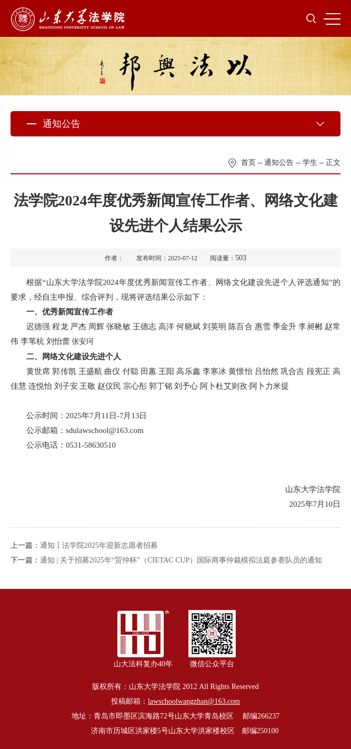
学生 (310, 162)
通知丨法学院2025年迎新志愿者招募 (99, 545)
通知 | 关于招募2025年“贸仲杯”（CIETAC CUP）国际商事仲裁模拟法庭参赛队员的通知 (181, 560)
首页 (248, 162)
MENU (332, 19)
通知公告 (279, 162)
